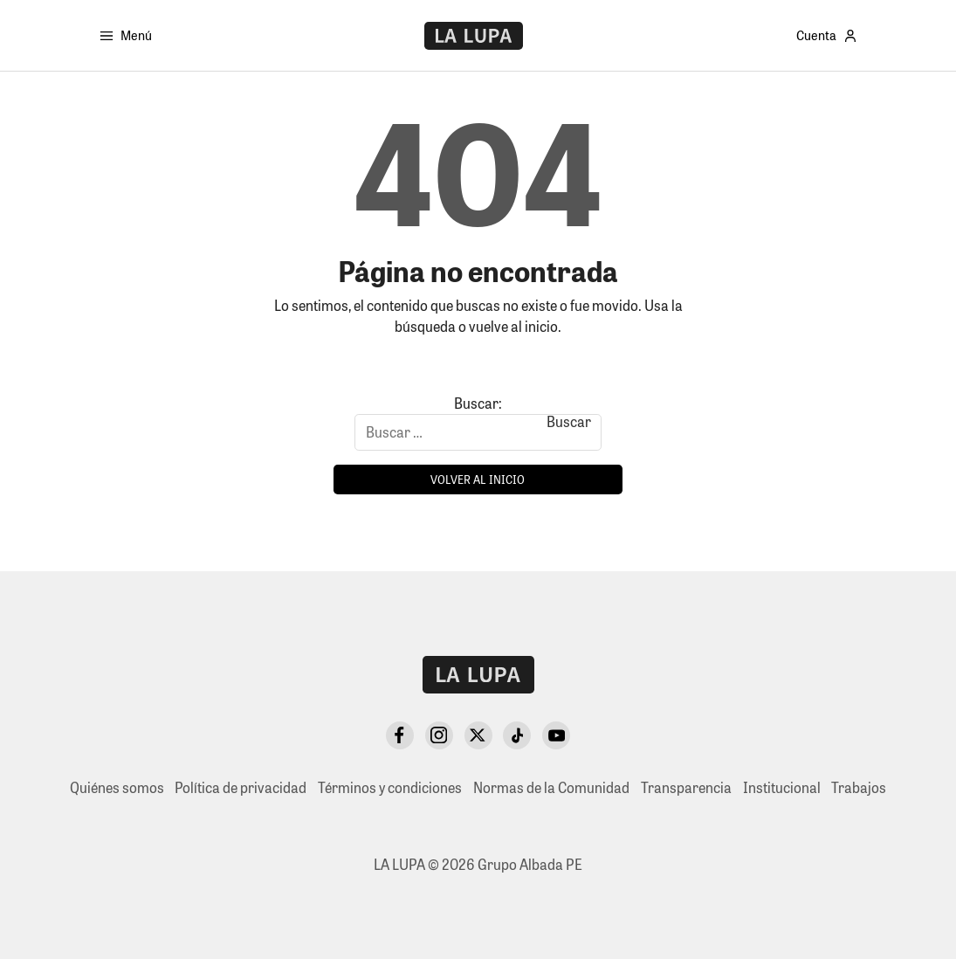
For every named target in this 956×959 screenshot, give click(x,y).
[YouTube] (556, 735)
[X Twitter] (478, 735)
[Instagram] (439, 735)
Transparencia (686, 787)
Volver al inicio (477, 479)
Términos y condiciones (390, 787)
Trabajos (858, 787)
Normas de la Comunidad (551, 787)
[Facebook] (400, 735)
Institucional (782, 787)
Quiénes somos (117, 787)
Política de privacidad (240, 787)
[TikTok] (517, 735)
